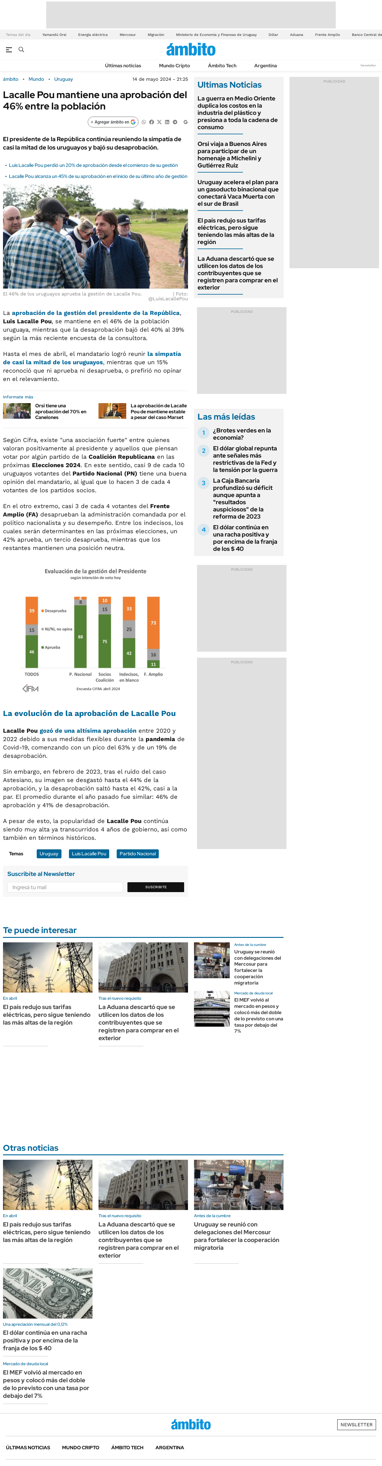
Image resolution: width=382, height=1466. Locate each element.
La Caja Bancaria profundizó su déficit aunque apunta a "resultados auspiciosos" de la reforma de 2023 (242, 498)
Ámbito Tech (222, 66)
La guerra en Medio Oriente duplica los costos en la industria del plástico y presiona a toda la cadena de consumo (238, 113)
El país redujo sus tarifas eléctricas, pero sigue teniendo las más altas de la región (236, 231)
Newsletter (368, 65)
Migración (156, 35)
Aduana (296, 35)
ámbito (11, 79)
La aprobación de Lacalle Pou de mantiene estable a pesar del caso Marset (159, 411)
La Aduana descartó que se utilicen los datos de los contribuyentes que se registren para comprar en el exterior (238, 273)
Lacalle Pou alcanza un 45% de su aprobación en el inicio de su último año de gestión (98, 176)
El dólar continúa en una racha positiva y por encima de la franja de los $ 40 (245, 538)
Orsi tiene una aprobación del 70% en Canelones (60, 411)
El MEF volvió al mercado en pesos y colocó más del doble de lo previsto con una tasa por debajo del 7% (258, 1015)
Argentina (265, 66)
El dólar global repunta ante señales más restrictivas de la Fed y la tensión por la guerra (245, 459)
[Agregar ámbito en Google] (113, 122)
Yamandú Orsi (54, 35)
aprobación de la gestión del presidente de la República (96, 312)
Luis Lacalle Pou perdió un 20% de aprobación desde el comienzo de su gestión (93, 165)
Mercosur (128, 35)
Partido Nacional (138, 854)
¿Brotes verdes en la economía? (242, 433)
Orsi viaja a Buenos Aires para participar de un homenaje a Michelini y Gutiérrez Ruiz (232, 154)
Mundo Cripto (174, 66)
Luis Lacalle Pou (89, 854)
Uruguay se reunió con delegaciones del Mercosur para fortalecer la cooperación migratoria (257, 967)
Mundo (36, 79)
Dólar (273, 35)
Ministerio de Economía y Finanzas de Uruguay (216, 35)
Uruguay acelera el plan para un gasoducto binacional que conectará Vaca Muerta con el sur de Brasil (238, 193)
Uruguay (63, 79)
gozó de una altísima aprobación (88, 730)
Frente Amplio (327, 35)
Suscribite (156, 887)
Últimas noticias (123, 66)
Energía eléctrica (93, 35)
